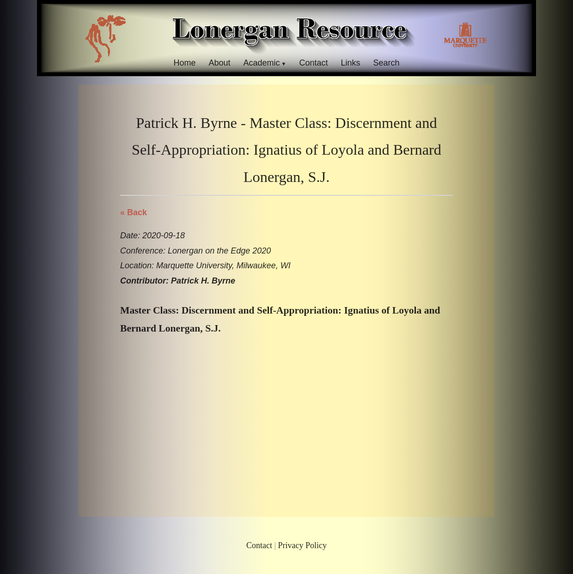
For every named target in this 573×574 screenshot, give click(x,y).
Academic (261, 62)
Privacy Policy (302, 545)
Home (184, 62)
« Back (133, 212)
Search (386, 62)
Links (350, 62)
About (219, 62)
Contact (313, 62)
